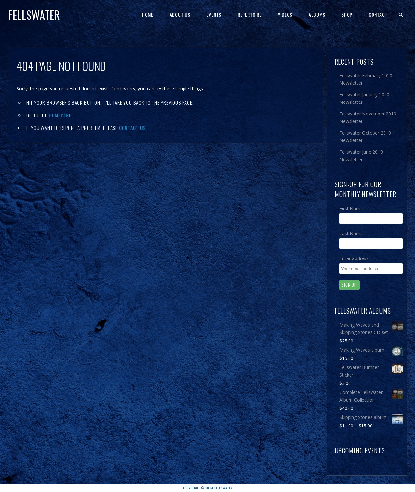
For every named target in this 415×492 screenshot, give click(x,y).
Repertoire (250, 14)
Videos (285, 14)
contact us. (133, 127)
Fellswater (34, 14)
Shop (346, 14)
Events (214, 14)
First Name (351, 208)
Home (147, 14)
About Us (180, 14)
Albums (317, 14)
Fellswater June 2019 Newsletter (361, 155)
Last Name (351, 233)
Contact (378, 14)
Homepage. (61, 115)
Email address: (354, 258)
